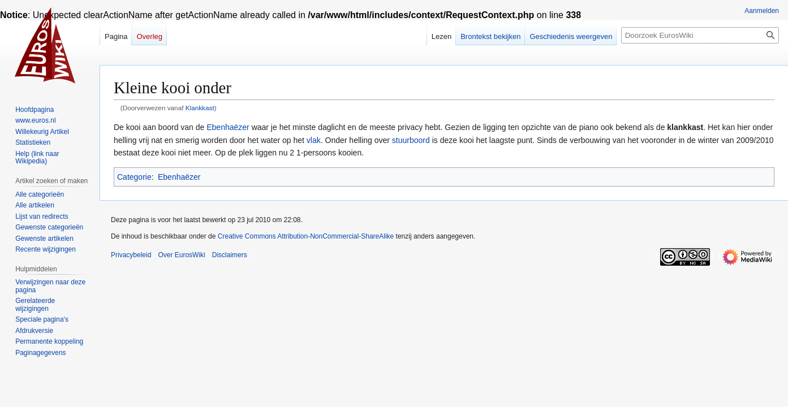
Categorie (134, 176)
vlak (314, 140)
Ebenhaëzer (227, 127)
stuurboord (411, 140)
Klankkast (200, 107)
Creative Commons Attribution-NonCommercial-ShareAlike (306, 236)
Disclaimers (229, 255)
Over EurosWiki (181, 255)
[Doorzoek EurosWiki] (700, 35)
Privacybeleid (131, 255)
